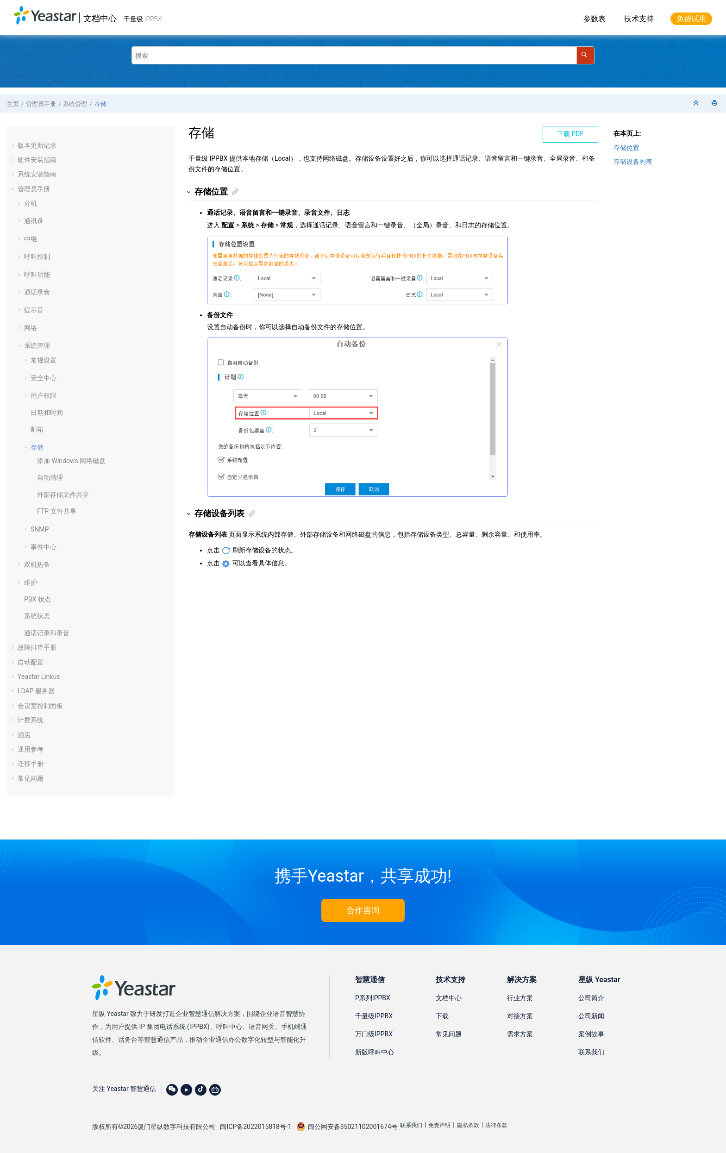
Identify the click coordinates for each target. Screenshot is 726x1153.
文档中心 (100, 18)
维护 (30, 582)
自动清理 (50, 477)
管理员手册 (41, 103)
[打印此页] (715, 103)
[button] (14, 145)
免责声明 (439, 1125)
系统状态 (37, 616)
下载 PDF (570, 134)
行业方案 (520, 998)
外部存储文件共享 (63, 494)
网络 (30, 328)
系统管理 (75, 103)
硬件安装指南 (37, 159)
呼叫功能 (37, 274)
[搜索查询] (363, 55)
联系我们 (591, 1052)
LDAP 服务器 (36, 691)
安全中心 (43, 378)
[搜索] (585, 55)
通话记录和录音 (46, 633)
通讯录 (34, 221)
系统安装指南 (37, 174)
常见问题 (31, 778)
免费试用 (691, 18)
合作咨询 (363, 910)
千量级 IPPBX (143, 19)
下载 (442, 1016)
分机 (30, 203)
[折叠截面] (697, 103)
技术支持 (639, 18)
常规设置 (43, 360)
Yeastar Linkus (39, 676)
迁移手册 (31, 763)
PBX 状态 (37, 599)
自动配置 (31, 662)
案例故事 (591, 1034)
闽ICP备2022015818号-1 (255, 1126)
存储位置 (626, 147)
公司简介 (591, 998)
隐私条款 (468, 1125)
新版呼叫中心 (374, 1052)
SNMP (40, 529)
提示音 (34, 309)
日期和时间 (47, 412)
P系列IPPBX (372, 998)
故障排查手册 (37, 647)
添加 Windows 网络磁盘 (71, 460)
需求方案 (520, 1034)
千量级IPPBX (374, 1016)
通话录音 (37, 292)
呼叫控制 (37, 256)
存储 (100, 103)
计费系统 (31, 720)
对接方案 (520, 1016)
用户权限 (43, 395)
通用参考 (31, 749)
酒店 (24, 735)
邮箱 (37, 429)
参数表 (594, 18)
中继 (30, 239)
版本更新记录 (37, 145)
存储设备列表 (632, 161)
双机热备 (37, 564)
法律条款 (496, 1125)
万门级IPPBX (374, 1034)
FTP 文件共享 (56, 511)
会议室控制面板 (40, 705)
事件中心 (43, 547)
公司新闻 (591, 1016)
